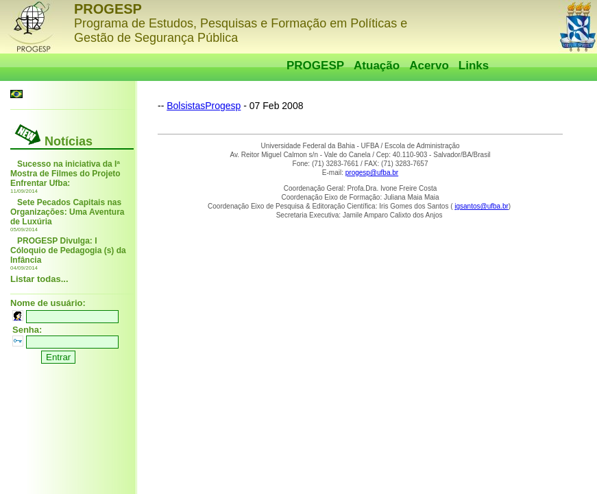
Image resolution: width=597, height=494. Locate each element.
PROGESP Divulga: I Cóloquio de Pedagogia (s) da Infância (68, 250)
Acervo (429, 65)
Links (474, 65)
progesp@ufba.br (371, 172)
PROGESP (315, 65)
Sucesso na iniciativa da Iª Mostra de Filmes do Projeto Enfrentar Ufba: (65, 173)
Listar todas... (39, 279)
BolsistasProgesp (204, 105)
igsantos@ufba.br (481, 206)
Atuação (377, 65)
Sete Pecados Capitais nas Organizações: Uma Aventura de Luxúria (67, 212)
